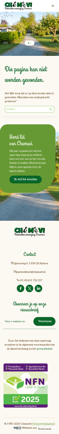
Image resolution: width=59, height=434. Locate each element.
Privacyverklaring (43, 423)
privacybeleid (44, 348)
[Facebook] (20, 288)
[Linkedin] (38, 288)
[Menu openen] (52, 6)
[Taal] (47, 429)
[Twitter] (29, 288)
